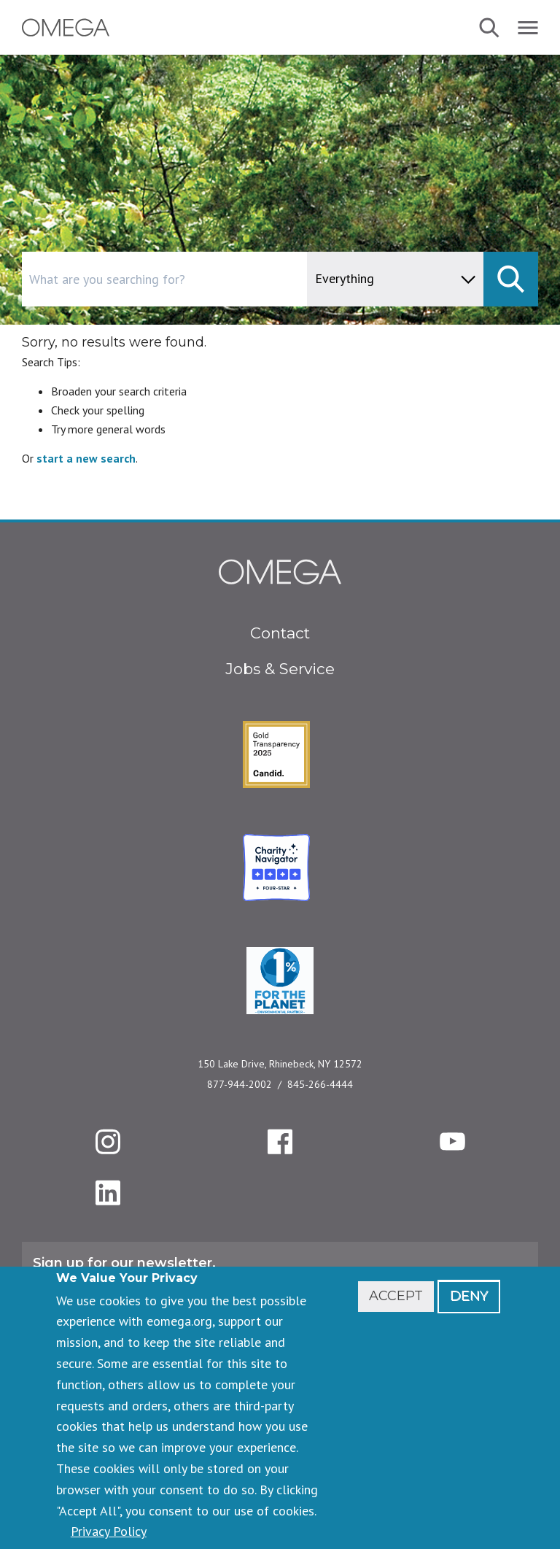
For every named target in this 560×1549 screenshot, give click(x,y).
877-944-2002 (239, 1084)
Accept (396, 1296)
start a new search (86, 458)
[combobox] (226, 279)
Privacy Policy (109, 1531)
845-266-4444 (320, 1084)
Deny (469, 1296)
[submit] (510, 279)
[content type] (395, 279)
